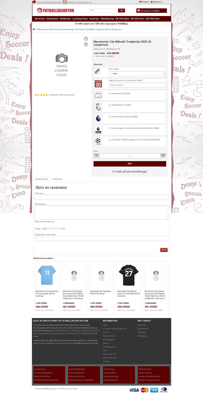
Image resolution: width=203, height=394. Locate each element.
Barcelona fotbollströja (90, 331)
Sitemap (106, 361)
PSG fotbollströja (84, 333)
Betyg (38, 229)
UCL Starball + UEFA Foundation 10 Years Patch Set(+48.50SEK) (135, 140)
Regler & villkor (109, 336)
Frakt (105, 350)
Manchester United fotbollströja (46, 333)
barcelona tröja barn (77, 376)
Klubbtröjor (65, 18)
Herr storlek (114, 69)
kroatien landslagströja (43, 373)
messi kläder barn (111, 380)
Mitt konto (142, 325)
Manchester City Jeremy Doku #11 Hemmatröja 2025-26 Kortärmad (47, 293)
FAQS (105, 325)
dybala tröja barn (145, 373)
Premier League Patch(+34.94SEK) (124, 117)
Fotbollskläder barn (61, 343)
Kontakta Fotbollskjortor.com (114, 329)
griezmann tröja (144, 369)
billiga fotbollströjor (42, 376)
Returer (106, 343)
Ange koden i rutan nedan (46, 235)
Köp (130, 164)
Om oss (106, 332)
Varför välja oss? (109, 354)
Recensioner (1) (42, 179)
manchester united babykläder (81, 380)
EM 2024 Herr (137, 18)
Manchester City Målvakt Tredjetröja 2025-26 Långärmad (97, 29)
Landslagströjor (80, 18)
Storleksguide (108, 340)
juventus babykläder (77, 369)
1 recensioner (53, 95)
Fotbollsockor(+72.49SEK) (121, 105)
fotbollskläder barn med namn (46, 380)
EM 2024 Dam (153, 18)
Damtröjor (94, 18)
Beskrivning (57, 179)
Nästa (164, 250)
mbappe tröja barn (111, 376)
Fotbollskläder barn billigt (67, 389)
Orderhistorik (143, 329)
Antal (96, 151)
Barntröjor (40, 18)
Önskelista (142, 332)
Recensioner (41, 204)
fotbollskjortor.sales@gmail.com (77, 2)
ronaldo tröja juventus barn (149, 380)
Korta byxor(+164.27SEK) (120, 93)
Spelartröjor (52, 18)
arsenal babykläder (76, 373)
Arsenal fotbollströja (68, 333)
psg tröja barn (39, 369)
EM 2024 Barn (122, 18)
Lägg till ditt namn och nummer (121, 81)
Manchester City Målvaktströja (61, 29)
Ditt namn (40, 193)
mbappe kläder (110, 373)
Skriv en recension (67, 95)
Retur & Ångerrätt (110, 358)
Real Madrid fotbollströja (70, 331)
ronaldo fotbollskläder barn (149, 376)
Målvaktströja (107, 18)
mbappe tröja (109, 369)
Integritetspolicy (109, 347)
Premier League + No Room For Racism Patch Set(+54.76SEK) (135, 128)
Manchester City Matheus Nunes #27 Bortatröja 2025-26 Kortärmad (129, 293)
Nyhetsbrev (142, 336)
